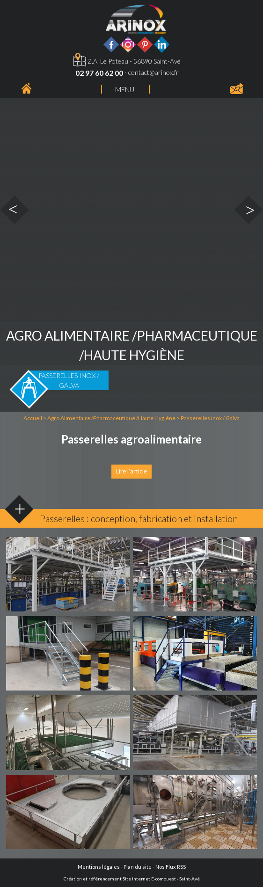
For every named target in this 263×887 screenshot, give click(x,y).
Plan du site (138, 867)
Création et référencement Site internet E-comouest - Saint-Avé (132, 878)
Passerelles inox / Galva (210, 418)
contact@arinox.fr (153, 72)
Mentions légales (99, 867)
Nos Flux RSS (170, 867)
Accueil (32, 418)
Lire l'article (131, 471)
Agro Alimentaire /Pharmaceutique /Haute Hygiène (111, 418)
